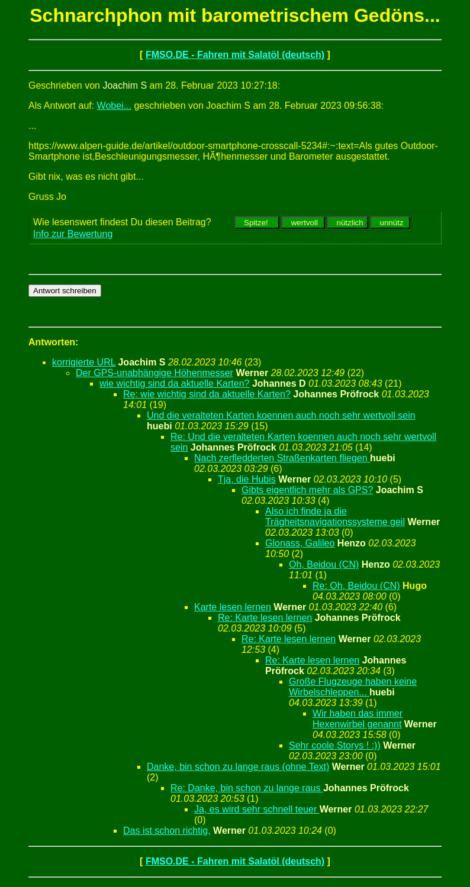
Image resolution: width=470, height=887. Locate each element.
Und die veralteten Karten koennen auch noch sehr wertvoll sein (281, 415)
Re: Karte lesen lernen (265, 618)
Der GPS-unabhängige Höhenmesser (154, 373)
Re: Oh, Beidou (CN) (356, 586)
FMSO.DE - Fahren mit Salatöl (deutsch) (235, 55)
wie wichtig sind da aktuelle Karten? (174, 383)
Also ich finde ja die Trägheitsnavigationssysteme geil (335, 516)
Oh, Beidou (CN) (324, 564)
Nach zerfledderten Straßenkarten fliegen (282, 458)
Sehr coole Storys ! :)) (335, 745)
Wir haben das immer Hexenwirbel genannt (358, 718)
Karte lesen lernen (232, 607)
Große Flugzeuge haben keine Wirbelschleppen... (353, 686)
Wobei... (114, 106)
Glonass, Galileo (299, 543)
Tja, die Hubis (247, 479)
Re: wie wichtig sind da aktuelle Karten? (207, 394)
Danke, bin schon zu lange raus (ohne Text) (238, 767)
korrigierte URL (83, 362)
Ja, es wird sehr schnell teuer (257, 809)
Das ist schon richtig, (167, 831)
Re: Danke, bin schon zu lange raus (246, 788)
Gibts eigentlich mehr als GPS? (307, 490)
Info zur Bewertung (72, 234)
